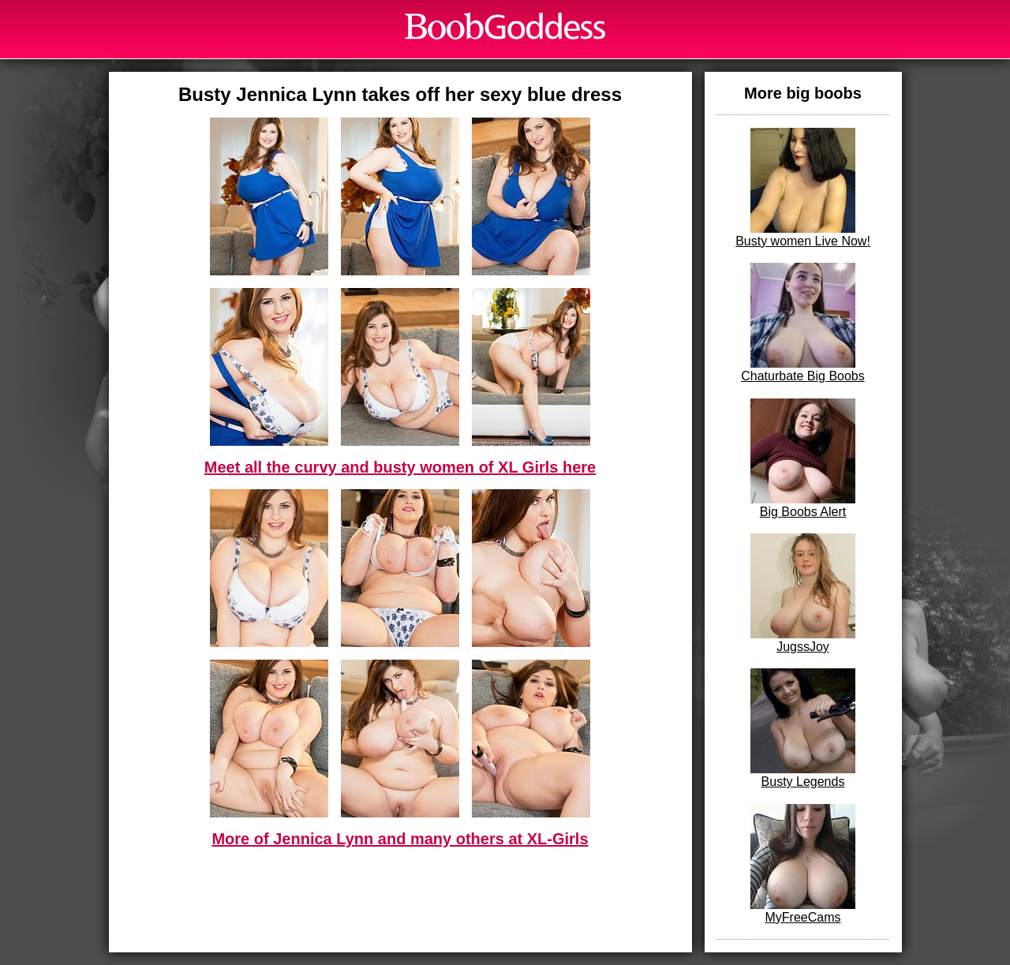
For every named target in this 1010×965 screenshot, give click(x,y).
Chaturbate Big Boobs (803, 323)
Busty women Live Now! (802, 188)
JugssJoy (802, 593)
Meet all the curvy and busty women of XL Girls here (400, 467)
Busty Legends (802, 728)
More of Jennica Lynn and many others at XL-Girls (399, 838)
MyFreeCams (802, 864)
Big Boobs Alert (802, 458)
